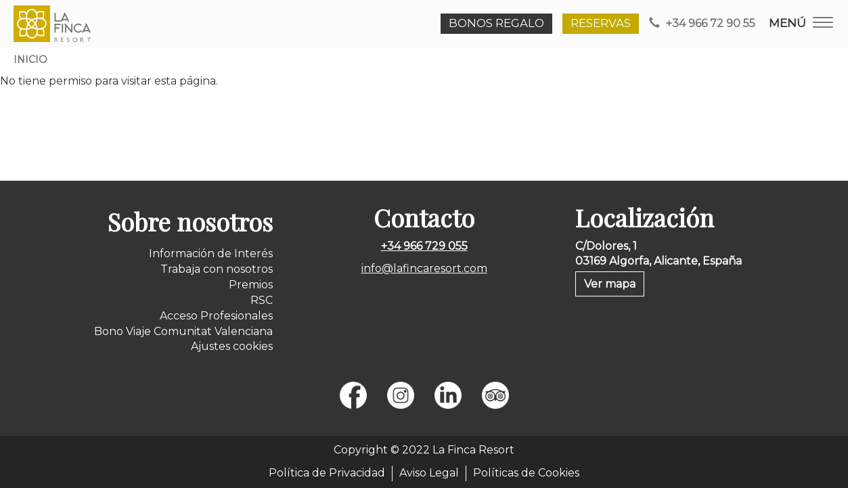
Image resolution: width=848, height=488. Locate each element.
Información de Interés (211, 253)
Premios (251, 284)
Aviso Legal (429, 472)
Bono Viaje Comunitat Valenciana (183, 331)
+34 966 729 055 (424, 246)
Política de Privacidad (327, 472)
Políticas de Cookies (526, 472)
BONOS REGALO (496, 23)
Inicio (30, 59)
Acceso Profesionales (216, 315)
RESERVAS (601, 23)
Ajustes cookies (232, 346)
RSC (261, 300)
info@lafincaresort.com (424, 268)
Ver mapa (609, 284)
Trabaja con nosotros (216, 269)
